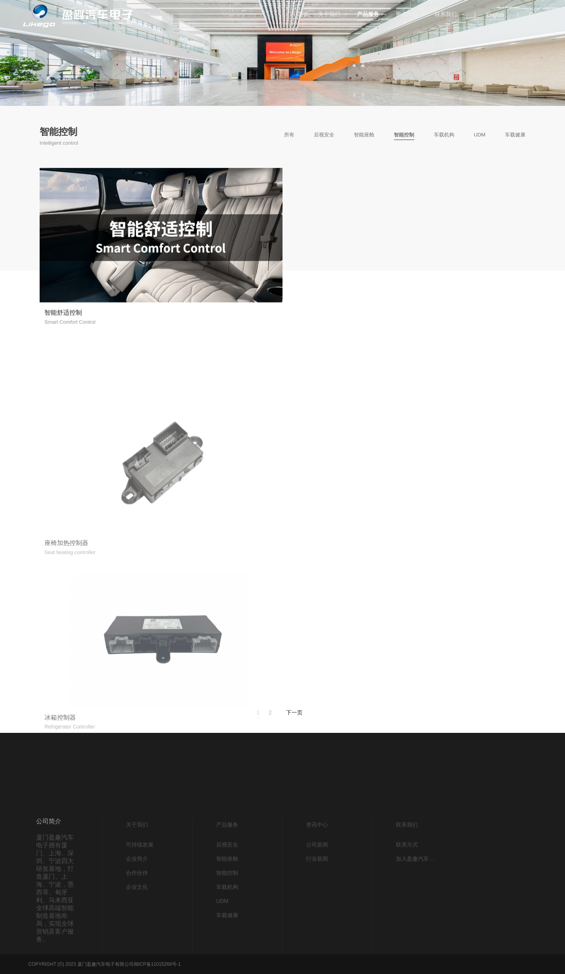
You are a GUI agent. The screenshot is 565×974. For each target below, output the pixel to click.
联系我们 (407, 913)
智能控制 (404, 135)
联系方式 (407, 933)
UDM (480, 135)
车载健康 (515, 135)
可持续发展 (139, 933)
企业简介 (137, 947)
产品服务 (227, 913)
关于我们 (137, 913)
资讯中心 (317, 913)
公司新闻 (317, 933)
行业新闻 (317, 947)
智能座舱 (364, 135)
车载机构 (444, 135)
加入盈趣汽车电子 (417, 947)
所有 (289, 135)
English (495, 15)
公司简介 (48, 909)
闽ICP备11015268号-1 (157, 964)
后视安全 (324, 135)
